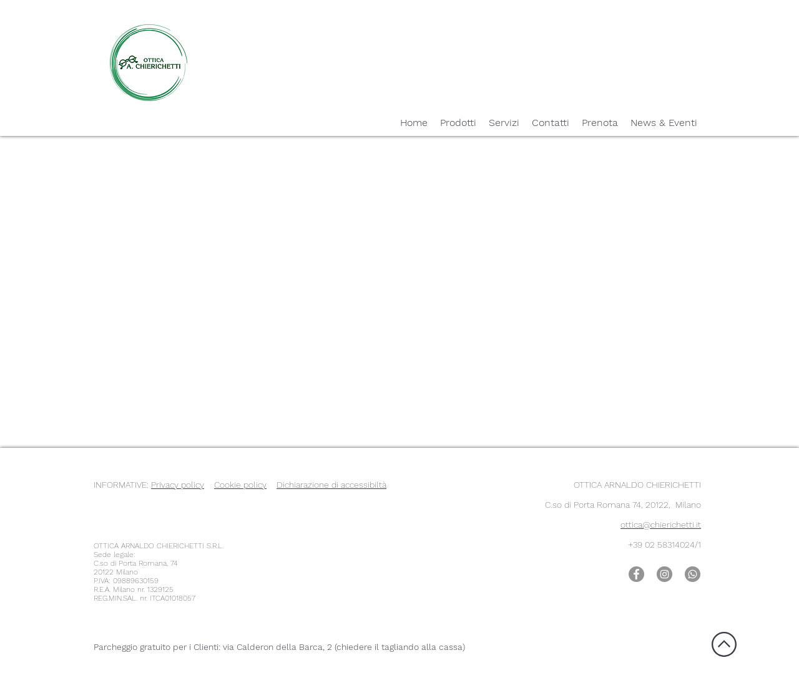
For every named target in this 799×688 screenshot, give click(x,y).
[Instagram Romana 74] (664, 574)
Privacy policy (177, 485)
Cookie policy (240, 485)
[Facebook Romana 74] (636, 574)
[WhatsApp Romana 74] (692, 574)
